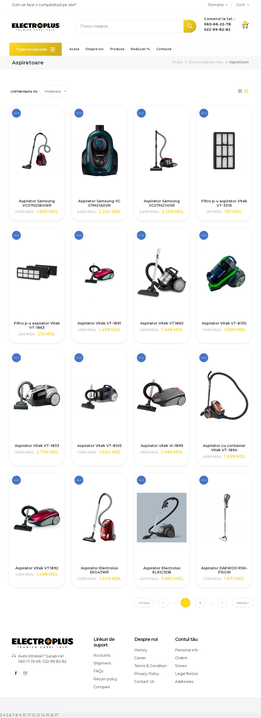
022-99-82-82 (217, 29)
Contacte (164, 49)
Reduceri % (140, 49)
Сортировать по (23, 91)
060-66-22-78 (217, 24)
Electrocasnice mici (206, 62)
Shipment (102, 663)
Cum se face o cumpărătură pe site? (44, 5)
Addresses (184, 681)
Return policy (105, 679)
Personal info (186, 650)
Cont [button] (240, 5)
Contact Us (144, 681)
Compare (102, 687)
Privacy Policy (146, 673)
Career (140, 658)
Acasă (74, 49)
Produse (117, 49)
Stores (181, 666)
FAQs (98, 671)
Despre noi (95, 49)
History (140, 650)
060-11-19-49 (29, 661)
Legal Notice (186, 673)
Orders (181, 658)
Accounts (102, 655)
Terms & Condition (150, 666)
